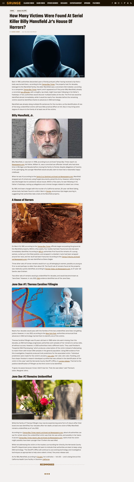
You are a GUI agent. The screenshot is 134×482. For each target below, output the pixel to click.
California (46, 459)
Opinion (87, 3)
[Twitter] (121, 3)
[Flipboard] (125, 3)
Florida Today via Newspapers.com (57, 269)
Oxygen (40, 457)
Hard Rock (41, 3)
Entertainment (76, 3)
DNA (38, 278)
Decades (64, 3)
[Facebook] (112, 3)
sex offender (25, 92)
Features (96, 3)
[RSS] (131, 3)
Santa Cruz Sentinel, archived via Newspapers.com (54, 176)
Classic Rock (29, 3)
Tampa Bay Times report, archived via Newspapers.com (43, 432)
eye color (51, 356)
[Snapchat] (128, 3)
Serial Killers (21, 11)
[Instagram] (118, 3)
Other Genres (52, 3)
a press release (64, 361)
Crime (12, 11)
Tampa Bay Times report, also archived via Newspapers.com (40, 438)
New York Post (51, 333)
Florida (48, 191)
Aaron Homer (15, 32)
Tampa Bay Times (48, 84)
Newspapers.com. (18, 164)
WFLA (41, 251)
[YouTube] (115, 3)
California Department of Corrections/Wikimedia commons (66, 156)
